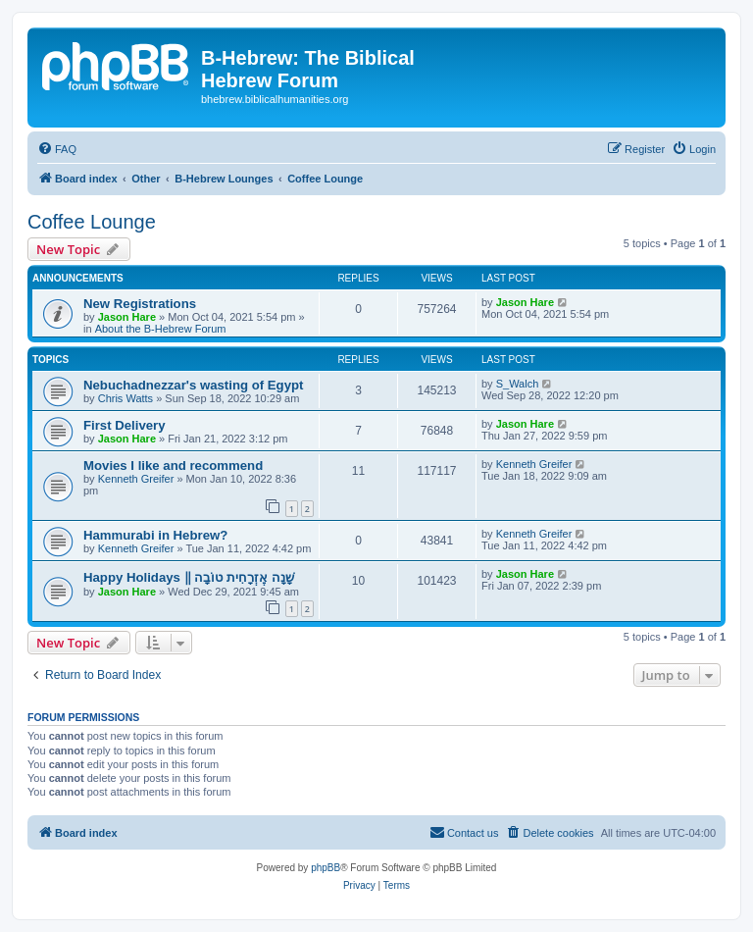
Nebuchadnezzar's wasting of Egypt (193, 385)
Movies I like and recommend (173, 465)
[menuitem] (56, 149)
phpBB (325, 867)
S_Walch (517, 383)
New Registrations (139, 303)
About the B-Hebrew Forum (160, 329)
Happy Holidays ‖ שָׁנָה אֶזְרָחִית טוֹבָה (188, 577)
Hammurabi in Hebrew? (155, 535)
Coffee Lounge (91, 222)
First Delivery (124, 425)
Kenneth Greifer (136, 479)
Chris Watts (125, 398)
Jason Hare (127, 317)
